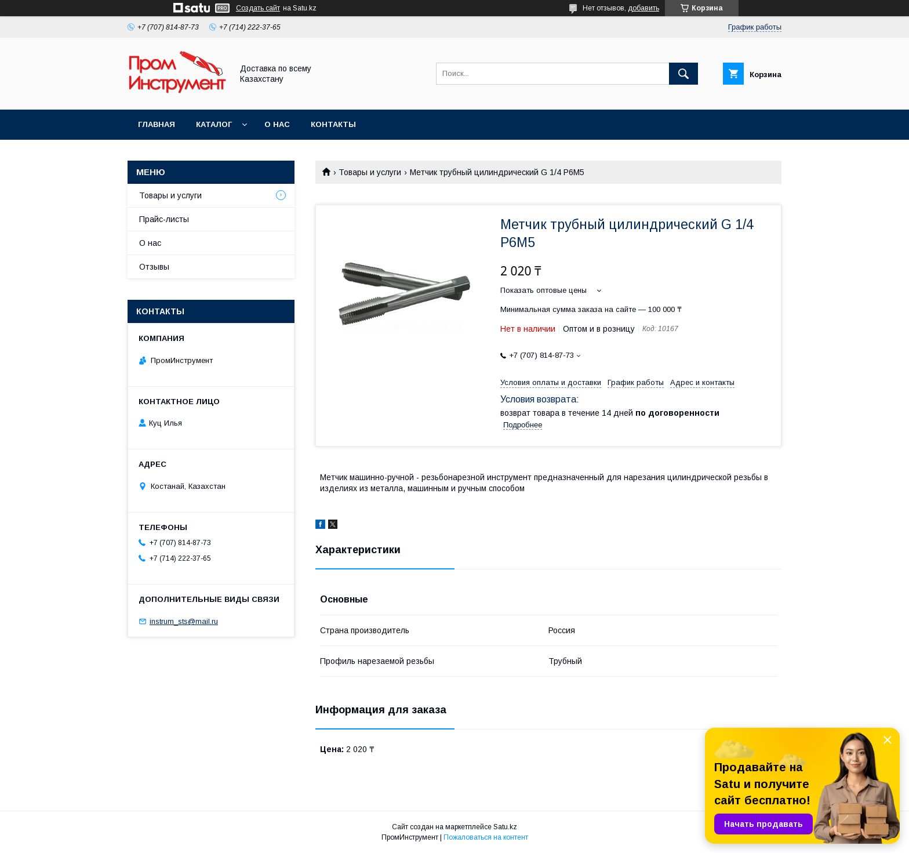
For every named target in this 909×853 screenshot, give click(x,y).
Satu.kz (505, 827)
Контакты (333, 124)
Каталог (214, 124)
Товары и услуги (370, 172)
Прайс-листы (164, 219)
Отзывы (154, 266)
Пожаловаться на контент (485, 837)
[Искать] (683, 74)
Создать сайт (258, 8)
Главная (156, 124)
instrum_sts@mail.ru (184, 621)
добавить (643, 8)
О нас (277, 124)
